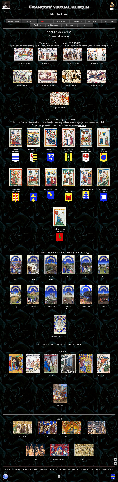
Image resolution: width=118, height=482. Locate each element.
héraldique (82, 126)
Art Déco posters (53, 25)
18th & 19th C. (93, 21)
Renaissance (61, 21)
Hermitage (69, 25)
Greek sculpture (29, 21)
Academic (37, 25)
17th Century (77, 21)
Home (85, 25)
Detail (16, 279)
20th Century (109, 21)
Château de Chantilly (73, 344)
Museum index (13, 21)
